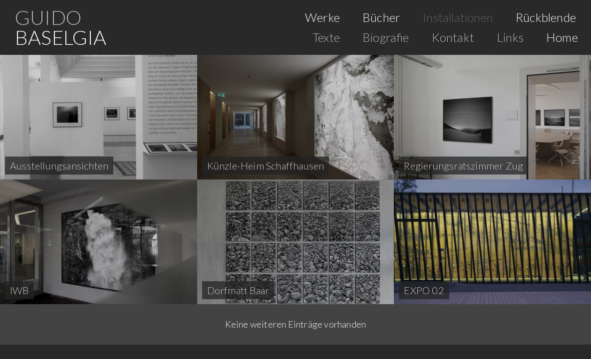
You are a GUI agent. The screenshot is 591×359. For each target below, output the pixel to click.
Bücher (381, 17)
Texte (326, 37)
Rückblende (546, 17)
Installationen (458, 17)
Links (510, 37)
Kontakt (453, 37)
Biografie (385, 37)
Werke (322, 17)
